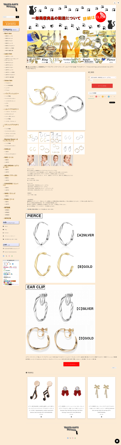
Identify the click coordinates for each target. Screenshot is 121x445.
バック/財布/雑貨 (9, 85)
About (6, 226)
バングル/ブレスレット (10, 100)
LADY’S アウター (9, 67)
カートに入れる (102, 85)
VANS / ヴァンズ (9, 193)
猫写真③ (7, 214)
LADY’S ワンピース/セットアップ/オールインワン (11, 59)
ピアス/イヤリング (9, 114)
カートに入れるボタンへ (71, 364)
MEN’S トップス (9, 36)
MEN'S (6, 159)
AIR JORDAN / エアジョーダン (11, 166)
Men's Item (8, 33)
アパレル (7, 90)
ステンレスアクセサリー (11, 125)
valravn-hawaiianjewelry (11, 252)
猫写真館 (7, 207)
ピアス (6, 103)
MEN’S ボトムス (9, 38)
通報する (114, 367)
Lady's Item (8, 54)
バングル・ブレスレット (10, 121)
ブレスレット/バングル (10, 133)
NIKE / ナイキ (9, 157)
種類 (89, 77)
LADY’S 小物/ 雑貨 (9, 77)
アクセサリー (8, 83)
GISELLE (7, 149)
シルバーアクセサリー (11, 109)
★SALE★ (7, 218)
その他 (6, 105)
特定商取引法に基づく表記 (11, 239)
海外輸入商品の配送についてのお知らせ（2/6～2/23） (41, 209)
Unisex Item (8, 80)
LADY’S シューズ (9, 69)
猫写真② (7, 212)
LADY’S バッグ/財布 (9, 72)
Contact (6, 232)
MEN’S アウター (9, 40)
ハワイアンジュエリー (11, 93)
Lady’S (7, 151)
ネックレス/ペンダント (10, 98)
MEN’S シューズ (9, 43)
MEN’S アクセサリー (10, 45)
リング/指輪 (8, 96)
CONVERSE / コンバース (10, 184)
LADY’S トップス (9, 56)
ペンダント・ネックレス (10, 111)
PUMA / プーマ (9, 199)
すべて (91, 96)
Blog (6, 229)
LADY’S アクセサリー (10, 74)
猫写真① (7, 210)
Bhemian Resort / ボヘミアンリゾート (10, 140)
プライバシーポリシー (10, 236)
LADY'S (7, 162)
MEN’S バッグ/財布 (9, 48)
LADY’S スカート (9, 65)
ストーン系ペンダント (10, 116)
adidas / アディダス (10, 175)
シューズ (7, 87)
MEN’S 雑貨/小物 (9, 50)
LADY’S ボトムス (9, 62)
